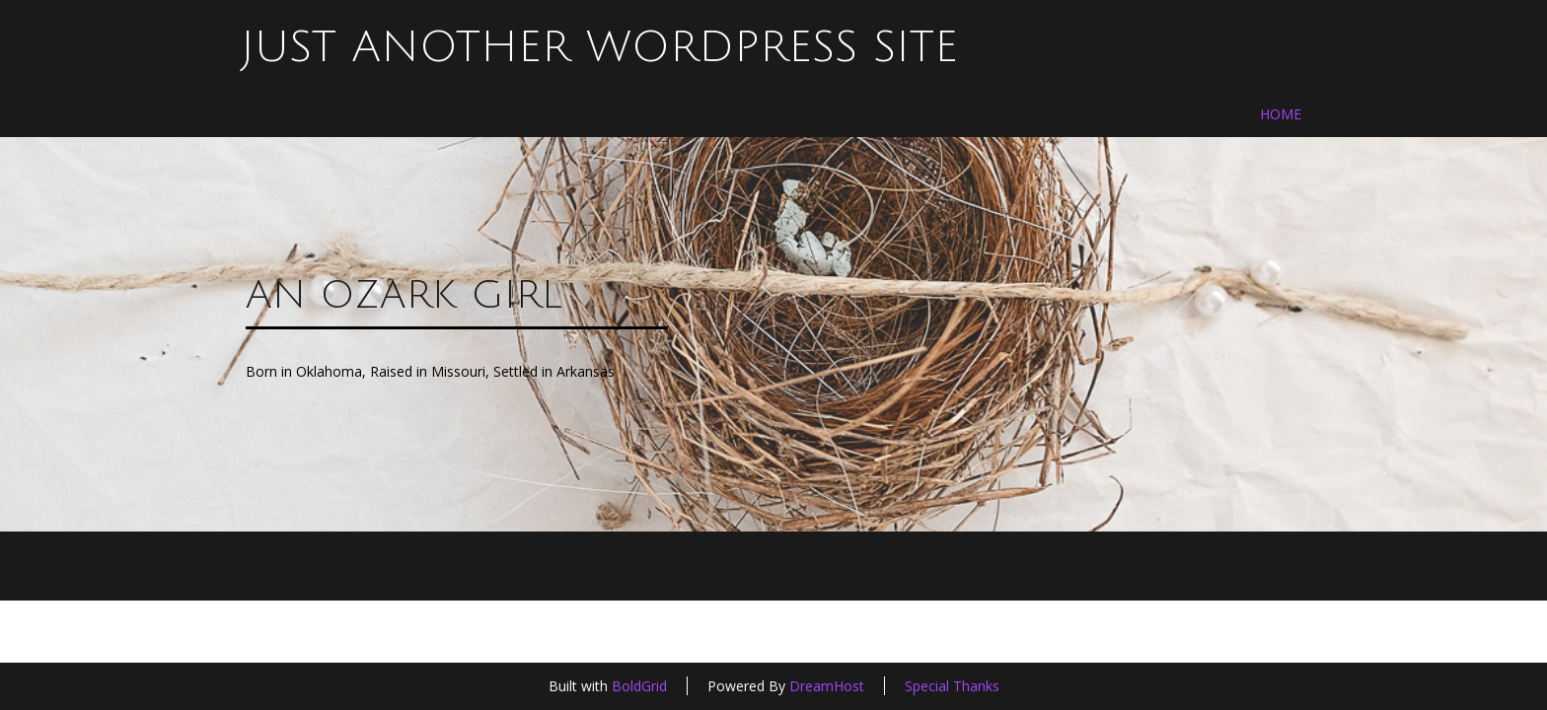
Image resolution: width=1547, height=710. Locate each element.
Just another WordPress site (599, 47)
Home (1280, 114)
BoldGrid (639, 685)
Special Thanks (952, 685)
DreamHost (826, 685)
